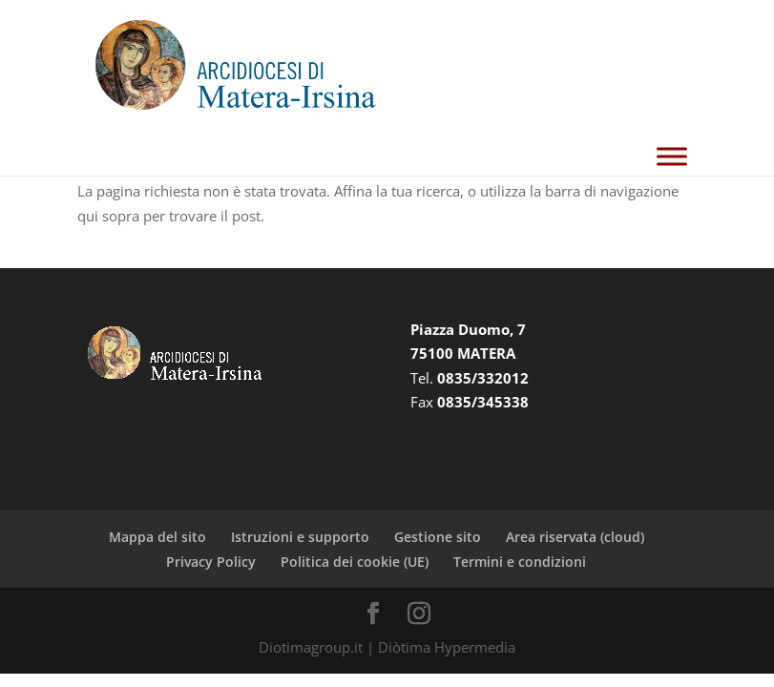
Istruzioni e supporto (300, 537)
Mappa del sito (157, 537)
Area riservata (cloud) (575, 537)
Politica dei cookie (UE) (355, 561)
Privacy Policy (211, 561)
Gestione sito (437, 537)
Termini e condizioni (519, 561)
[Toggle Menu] (672, 156)
